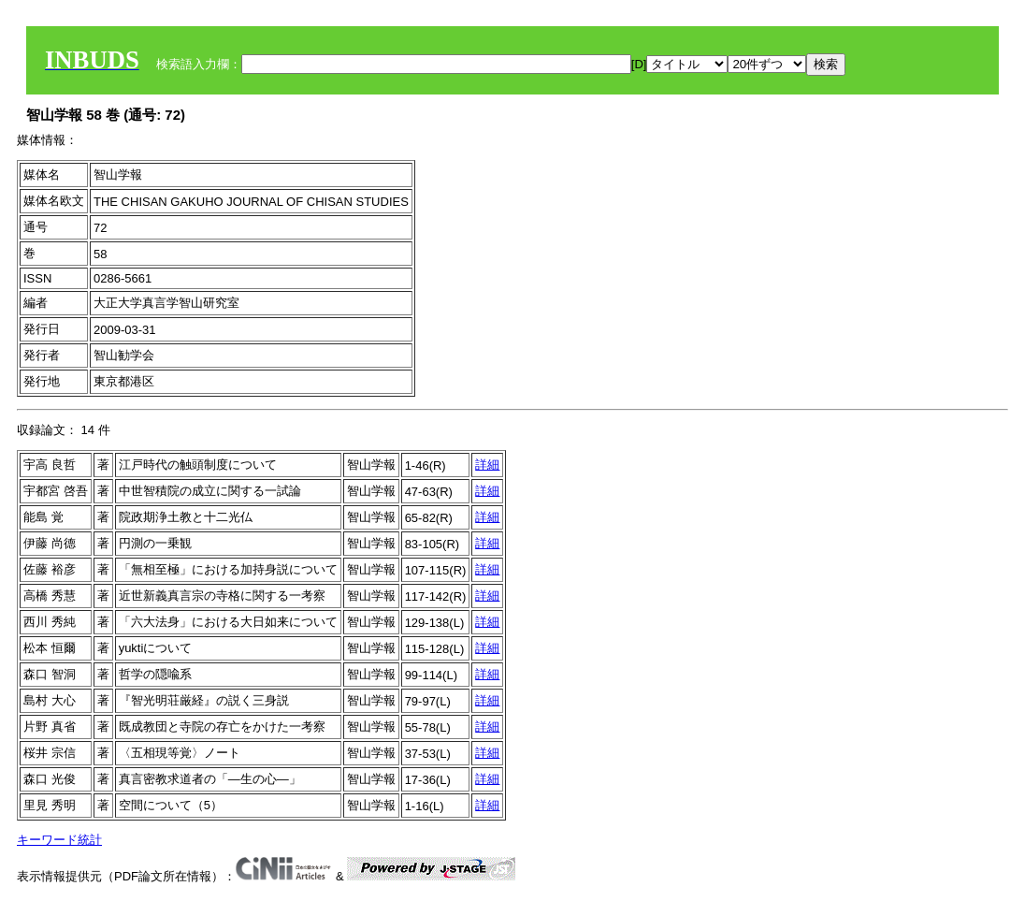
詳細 (487, 465)
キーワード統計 (59, 840)
